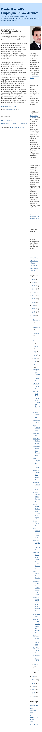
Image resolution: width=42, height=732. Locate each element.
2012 (34, 295)
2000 (34, 693)
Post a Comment (6, 120)
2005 (34, 676)
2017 (34, 279)
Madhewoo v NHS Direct (9, 106)
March (36, 365)
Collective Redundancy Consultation (36, 451)
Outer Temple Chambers (34, 117)
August (36, 346)
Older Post (23, 123)
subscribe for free (34, 77)
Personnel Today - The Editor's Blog (34, 718)
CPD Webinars (34, 258)
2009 (34, 305)
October (36, 333)
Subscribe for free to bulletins (34, 263)
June (35, 355)
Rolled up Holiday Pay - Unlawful (36, 475)
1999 (34, 696)
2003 (34, 683)
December (36, 320)
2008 (34, 309)
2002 (34, 686)
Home (14, 123)
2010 (34, 302)
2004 (34, 680)
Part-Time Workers (36, 650)
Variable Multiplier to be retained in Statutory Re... (36, 626)
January (36, 670)
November (36, 328)
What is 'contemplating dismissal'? (36, 497)
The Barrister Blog (33, 710)
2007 (34, 312)
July (35, 352)
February (36, 664)
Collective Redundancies (36, 441)
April (35, 362)
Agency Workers (36, 523)
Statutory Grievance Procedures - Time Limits (36, 587)
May (35, 358)
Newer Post (5, 123)
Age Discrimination (36, 428)
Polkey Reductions (36, 415)
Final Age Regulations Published (36, 545)
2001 (34, 689)
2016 (34, 282)
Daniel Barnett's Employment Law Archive (19, 11)
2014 (34, 289)
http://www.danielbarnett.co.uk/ (35, 217)
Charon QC (34, 705)
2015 (34, 286)
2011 (34, 299)
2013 (34, 292)
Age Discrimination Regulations (36, 533)
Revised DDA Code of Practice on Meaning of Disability (36, 400)
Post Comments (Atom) (17, 127)
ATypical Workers (36, 386)
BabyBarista (34, 725)
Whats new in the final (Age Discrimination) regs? (36, 511)
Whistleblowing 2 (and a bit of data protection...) (36, 604)
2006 (34, 315)
